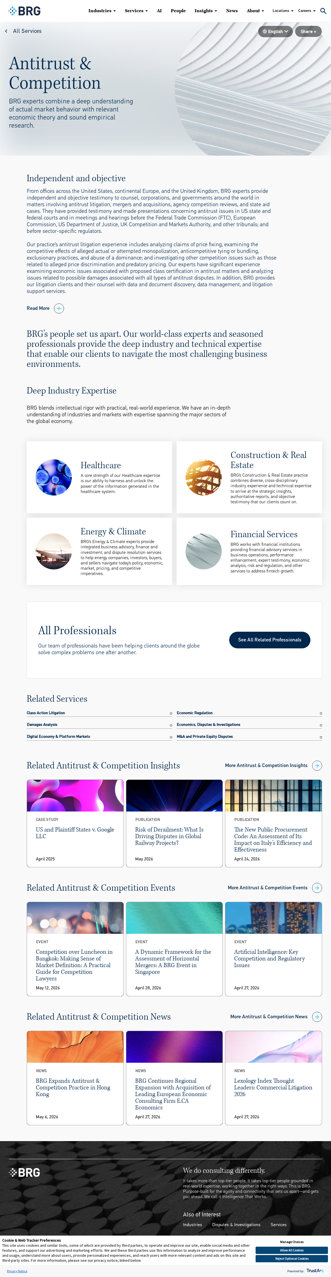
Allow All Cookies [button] (291, 1250)
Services (134, 11)
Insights (204, 11)
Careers (304, 10)
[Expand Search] (323, 11)
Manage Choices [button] (291, 1242)
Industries (100, 11)
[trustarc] (314, 1271)
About (253, 11)
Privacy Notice (17, 1271)
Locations (281, 10)
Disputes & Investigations (236, 1225)
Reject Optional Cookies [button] (291, 1258)
